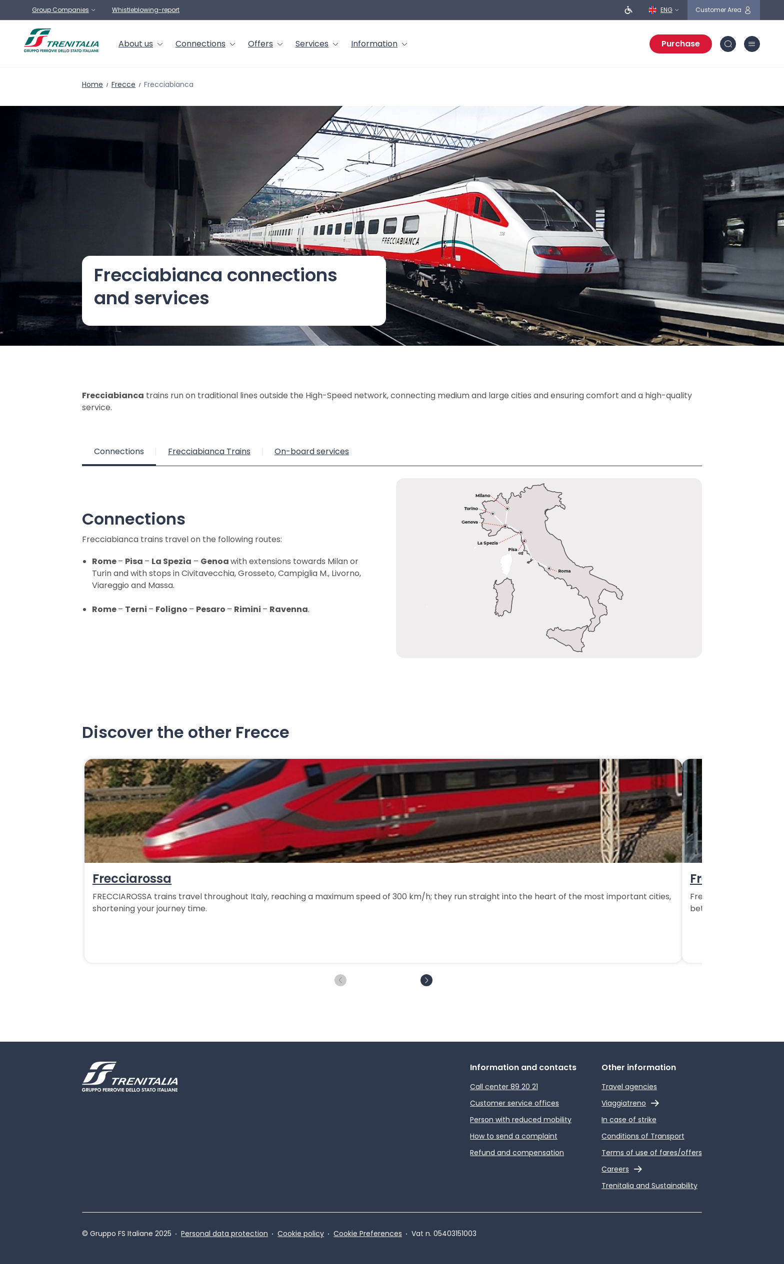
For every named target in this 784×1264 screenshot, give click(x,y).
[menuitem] (141, 44)
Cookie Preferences (368, 1234)
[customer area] (724, 10)
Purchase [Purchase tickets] (681, 43)
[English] (664, 10)
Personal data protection (224, 1234)
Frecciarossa (132, 879)
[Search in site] (728, 44)
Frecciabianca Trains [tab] (209, 451)
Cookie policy (301, 1234)
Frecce (124, 84)
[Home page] (61, 40)
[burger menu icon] (752, 44)
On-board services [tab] (311, 451)
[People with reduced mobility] (628, 10)
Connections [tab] (119, 451)
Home (92, 84)
